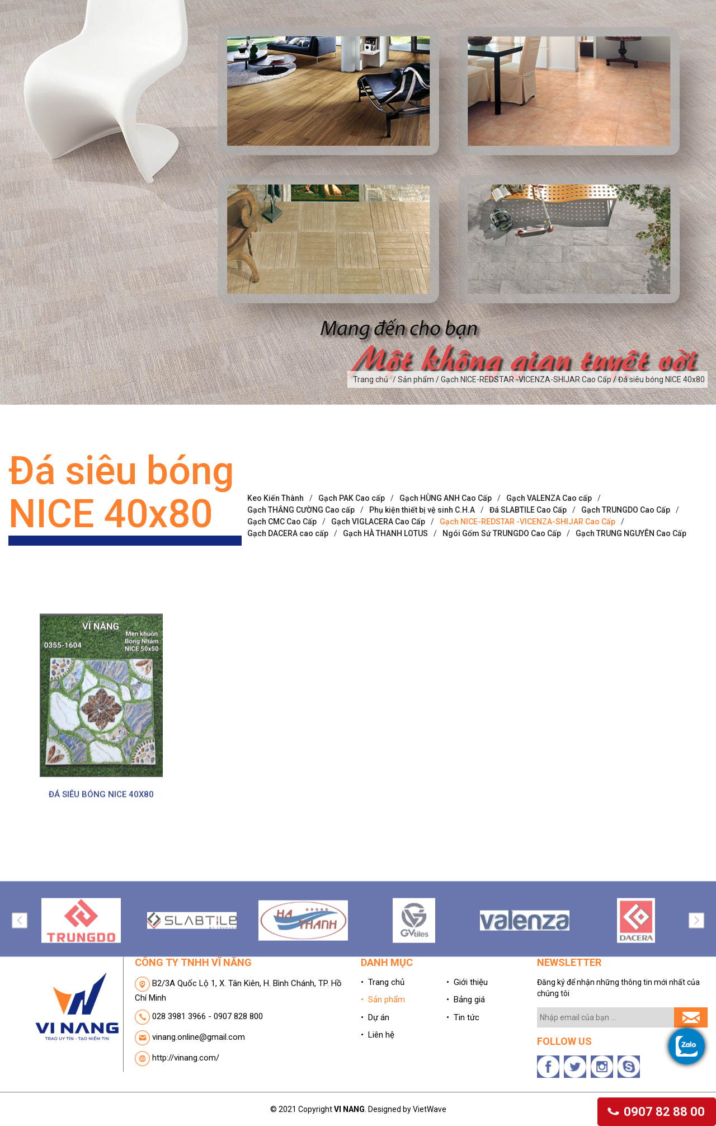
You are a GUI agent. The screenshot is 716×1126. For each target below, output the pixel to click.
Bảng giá (516, 35)
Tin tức (586, 35)
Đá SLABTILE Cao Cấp (528, 565)
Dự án (451, 35)
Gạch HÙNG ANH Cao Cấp (445, 554)
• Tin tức (462, 1073)
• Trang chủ (382, 1038)
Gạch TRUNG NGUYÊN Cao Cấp (631, 589)
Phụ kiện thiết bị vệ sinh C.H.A (422, 565)
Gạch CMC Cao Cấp (282, 577)
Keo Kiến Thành (275, 554)
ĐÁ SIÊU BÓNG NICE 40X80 (101, 903)
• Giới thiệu (467, 1038)
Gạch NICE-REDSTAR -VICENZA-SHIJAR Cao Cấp (527, 577)
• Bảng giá (465, 1055)
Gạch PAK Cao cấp (351, 554)
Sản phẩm (383, 35)
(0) (662, 12)
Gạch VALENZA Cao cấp (549, 554)
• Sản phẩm (383, 1055)
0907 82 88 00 (657, 1112)
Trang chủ (225, 35)
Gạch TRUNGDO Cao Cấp (625, 565)
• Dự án (375, 1073)
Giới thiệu (305, 35)
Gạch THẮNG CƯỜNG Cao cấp (301, 565)
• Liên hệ (377, 1091)
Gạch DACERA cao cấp (287, 589)
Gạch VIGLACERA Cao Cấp (378, 577)
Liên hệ (651, 35)
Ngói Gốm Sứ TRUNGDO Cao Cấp (501, 589)
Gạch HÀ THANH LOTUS (385, 589)
